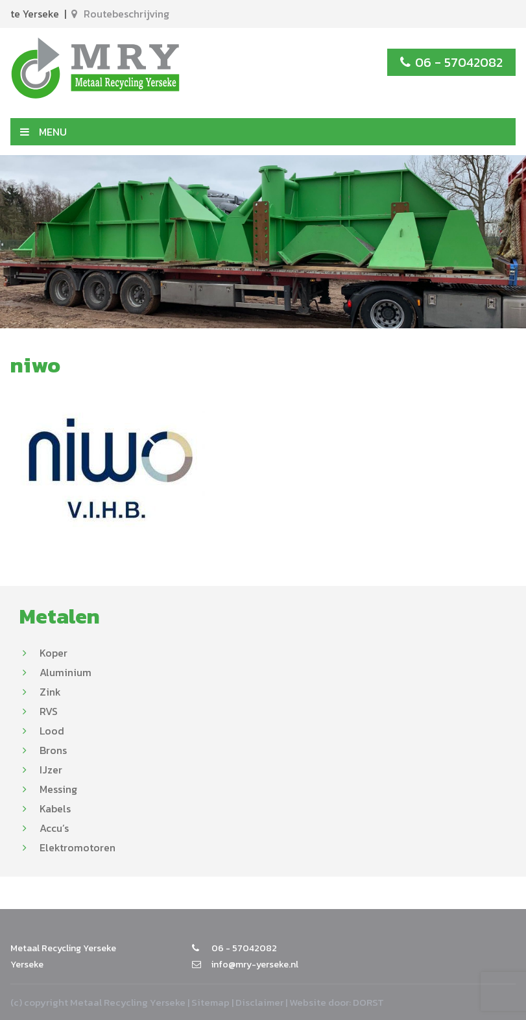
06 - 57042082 (451, 62)
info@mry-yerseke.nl (245, 964)
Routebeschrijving (120, 13)
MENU (43, 132)
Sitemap (210, 1002)
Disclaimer (259, 1002)
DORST (368, 1002)
